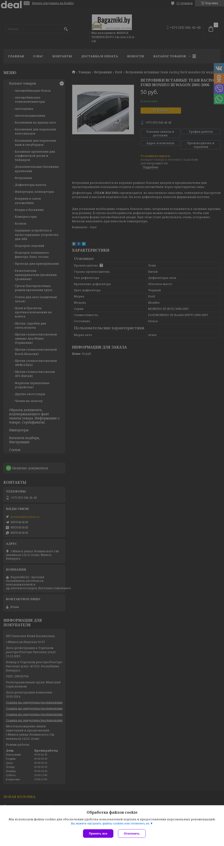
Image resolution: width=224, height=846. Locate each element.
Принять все (98, 833)
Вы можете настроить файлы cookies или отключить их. (110, 823)
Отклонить (132, 833)
